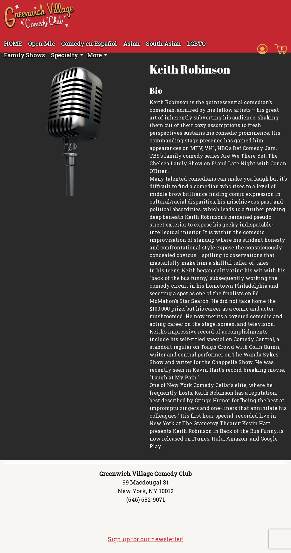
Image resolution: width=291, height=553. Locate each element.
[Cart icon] (280, 48)
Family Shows (24, 55)
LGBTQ (196, 43)
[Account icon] (262, 48)
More (94, 55)
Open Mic (41, 43)
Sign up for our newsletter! (146, 539)
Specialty (64, 55)
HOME (13, 43)
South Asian (163, 43)
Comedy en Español (89, 43)
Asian (131, 43)
